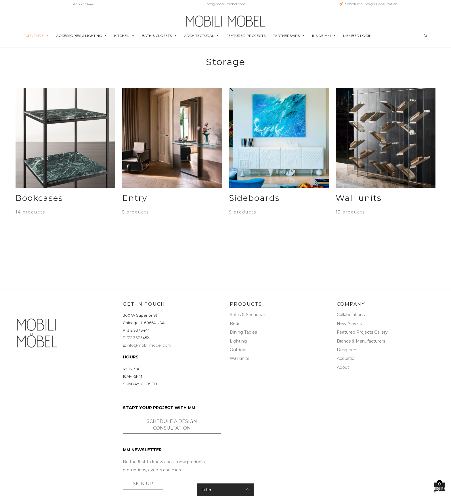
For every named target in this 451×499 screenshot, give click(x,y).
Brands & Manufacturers (361, 341)
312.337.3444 (82, 4)
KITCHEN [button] (124, 35)
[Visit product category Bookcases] (65, 201)
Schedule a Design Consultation (368, 4)
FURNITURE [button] (36, 35)
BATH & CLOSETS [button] (159, 35)
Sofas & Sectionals (248, 314)
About (343, 367)
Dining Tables (243, 332)
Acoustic (345, 358)
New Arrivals (349, 323)
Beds (235, 323)
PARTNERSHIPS (289, 35)
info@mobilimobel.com (225, 4)
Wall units (239, 358)
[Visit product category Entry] (172, 201)
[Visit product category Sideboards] (279, 201)
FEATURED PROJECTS (245, 35)
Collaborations (351, 314)
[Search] (425, 35)
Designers (347, 349)
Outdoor (238, 349)
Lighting (238, 341)
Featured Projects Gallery (362, 332)
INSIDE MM (324, 35)
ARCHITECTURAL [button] (201, 35)
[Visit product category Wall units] (385, 201)
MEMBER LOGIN (357, 35)
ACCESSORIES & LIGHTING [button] (81, 35)
